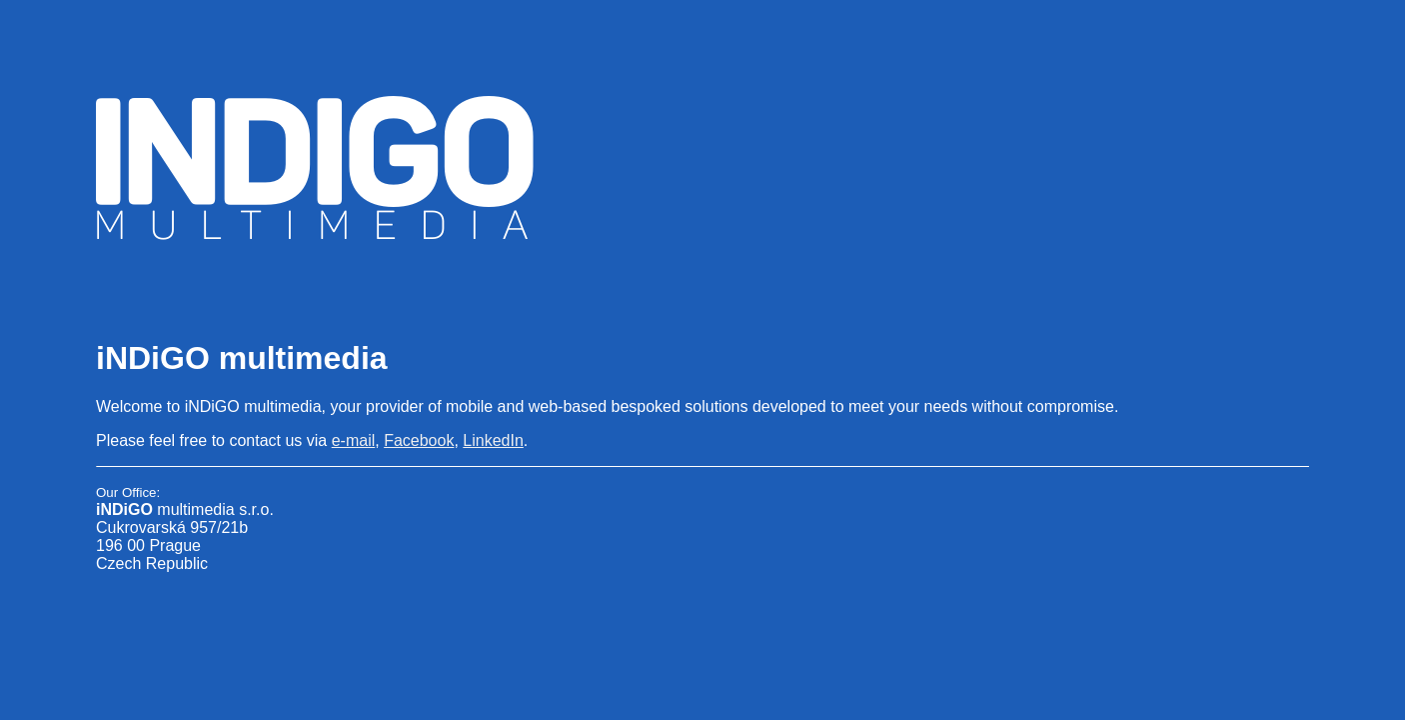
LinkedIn (493, 440)
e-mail (354, 440)
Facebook (419, 440)
